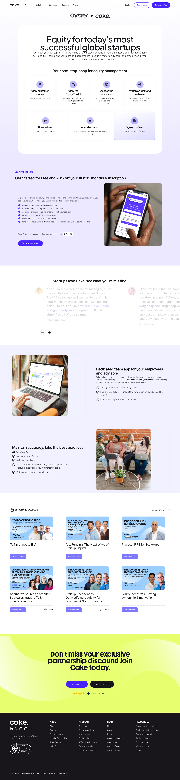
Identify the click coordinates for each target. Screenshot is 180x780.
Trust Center (55, 742)
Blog (109, 726)
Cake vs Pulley (113, 750)
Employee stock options (146, 726)
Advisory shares (143, 738)
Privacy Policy (48, 773)
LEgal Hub (62, 773)
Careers (53, 730)
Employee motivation (88, 746)
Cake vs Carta (113, 746)
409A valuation (142, 746)
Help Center (55, 746)
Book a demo (142, 5)
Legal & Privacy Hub (59, 738)
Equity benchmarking (88, 750)
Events (110, 734)
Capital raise (84, 738)
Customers (66, 5)
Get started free (161, 5)
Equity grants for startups (147, 730)
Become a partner (58, 734)
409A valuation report (88, 742)
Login (127, 5)
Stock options (85, 734)
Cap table (83, 726)
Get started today (30, 243)
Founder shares (142, 742)
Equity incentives (86, 730)
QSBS (138, 750)
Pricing (75, 5)
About (52, 726)
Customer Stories (114, 738)
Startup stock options (145, 734)
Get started (77, 684)
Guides (110, 730)
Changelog (112, 742)
